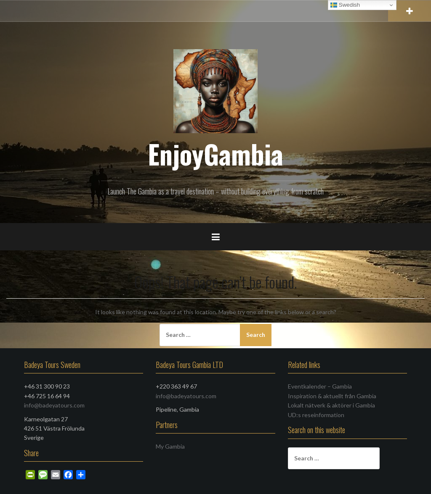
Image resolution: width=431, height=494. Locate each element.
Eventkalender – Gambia (320, 386)
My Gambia (170, 446)
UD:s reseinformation (316, 414)
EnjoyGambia (215, 153)
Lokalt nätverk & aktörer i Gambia (331, 405)
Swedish (345, 5)
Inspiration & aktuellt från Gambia (332, 395)
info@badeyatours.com (54, 405)
